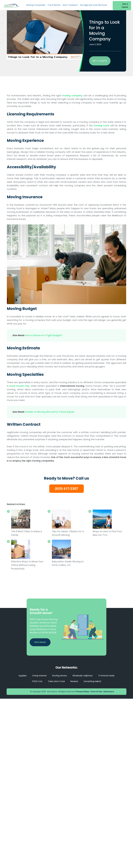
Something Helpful (93, 681)
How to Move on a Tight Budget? (43, 335)
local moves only (19, 385)
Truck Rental (53, 5)
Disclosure (109, 691)
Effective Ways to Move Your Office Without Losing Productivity (27, 565)
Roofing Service (59, 675)
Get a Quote (125, 6)
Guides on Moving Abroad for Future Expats (49, 411)
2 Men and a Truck (56, 681)
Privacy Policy (82, 691)
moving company (72, 95)
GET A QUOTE (99, 60)
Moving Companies (35, 5)
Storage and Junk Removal (93, 5)
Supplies (20, 675)
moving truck (101, 125)
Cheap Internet (38, 675)
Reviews (75, 681)
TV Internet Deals (108, 675)
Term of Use (96, 691)
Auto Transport (70, 5)
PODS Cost (35, 681)
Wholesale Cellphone (83, 675)
